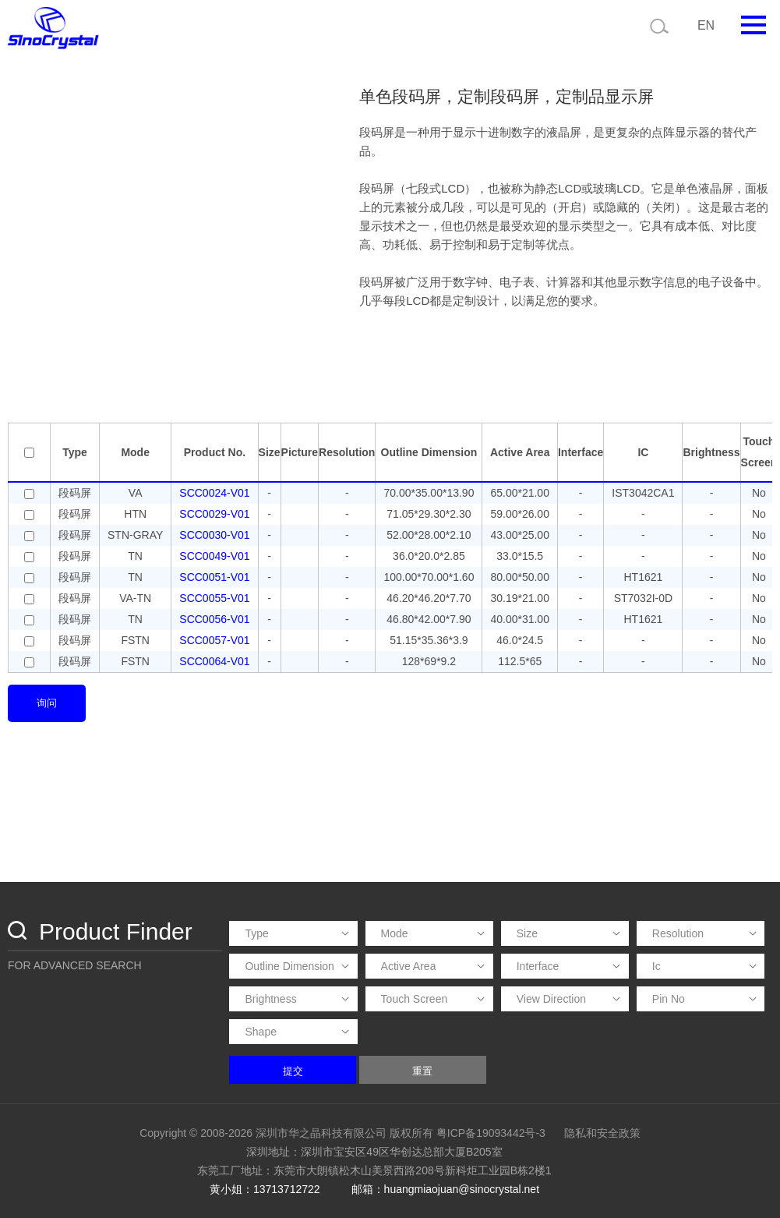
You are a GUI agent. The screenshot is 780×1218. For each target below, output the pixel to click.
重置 (422, 1071)
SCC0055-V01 (214, 598)
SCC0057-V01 (214, 640)
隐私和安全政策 (602, 1133)
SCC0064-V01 (214, 661)
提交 (293, 1071)
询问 (47, 703)
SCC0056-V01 (214, 619)
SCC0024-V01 (214, 493)
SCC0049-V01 (214, 556)
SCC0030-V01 (214, 535)
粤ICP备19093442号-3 (490, 1133)
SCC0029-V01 (214, 514)
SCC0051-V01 (214, 577)
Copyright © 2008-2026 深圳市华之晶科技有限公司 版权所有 (286, 1133)
